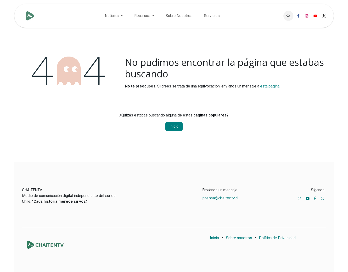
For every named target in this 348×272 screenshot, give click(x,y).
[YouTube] (315, 16)
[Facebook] (298, 16)
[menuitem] (113, 16)
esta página (270, 86)
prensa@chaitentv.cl (220, 198)
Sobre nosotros (239, 238)
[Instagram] (307, 16)
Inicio (174, 126)
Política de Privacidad (277, 238)
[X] (324, 16)
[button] (288, 16)
